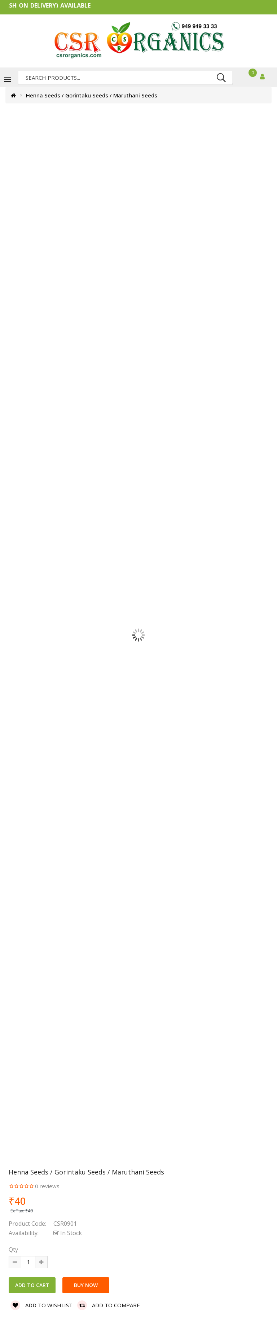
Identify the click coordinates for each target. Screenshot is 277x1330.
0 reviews (47, 1186)
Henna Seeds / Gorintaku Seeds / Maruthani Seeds (91, 95)
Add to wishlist (41, 1305)
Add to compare (108, 1305)
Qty (13, 1250)
